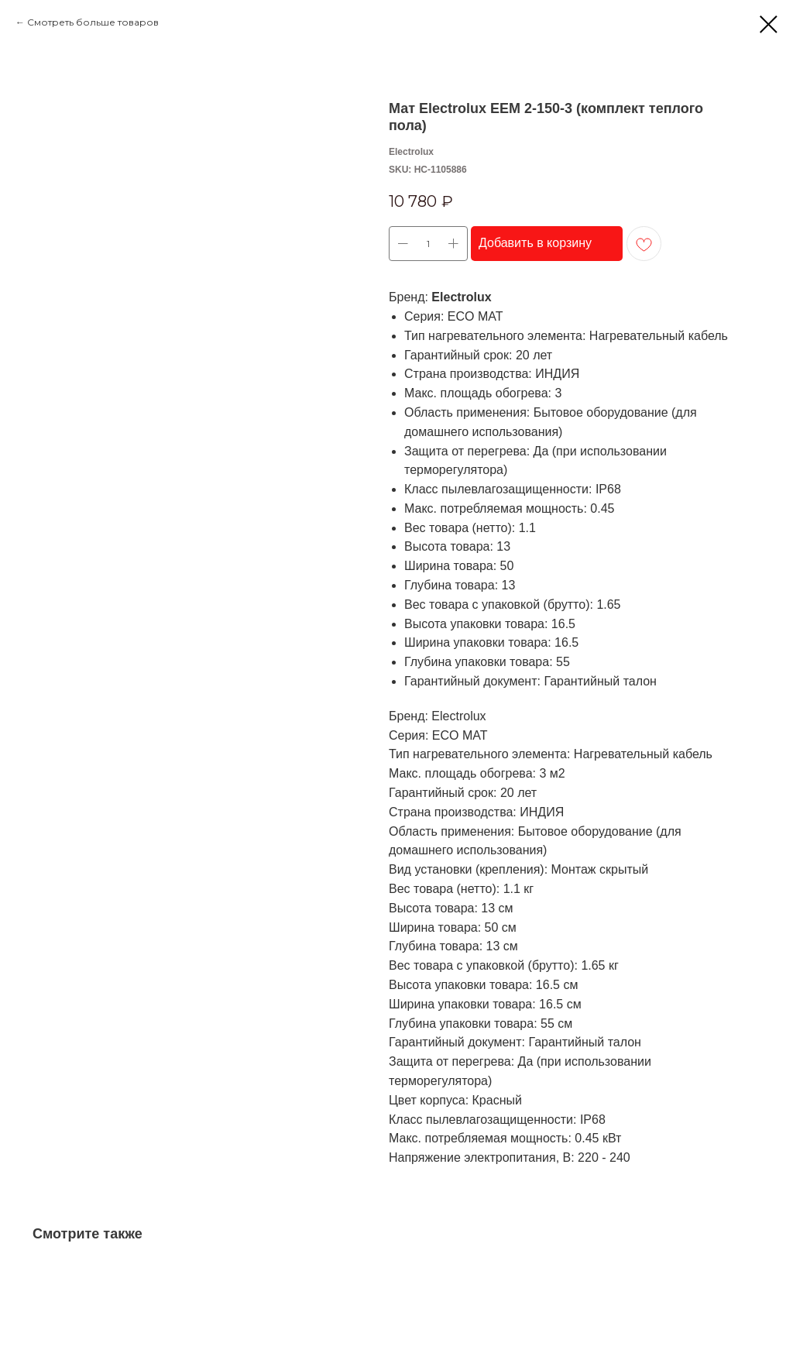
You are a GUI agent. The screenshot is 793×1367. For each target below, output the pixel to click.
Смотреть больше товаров (93, 22)
